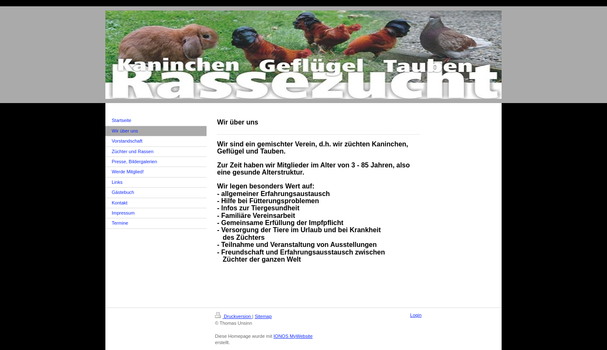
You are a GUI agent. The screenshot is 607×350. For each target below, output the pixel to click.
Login (416, 315)
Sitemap (263, 316)
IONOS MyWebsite (293, 336)
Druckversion (233, 316)
